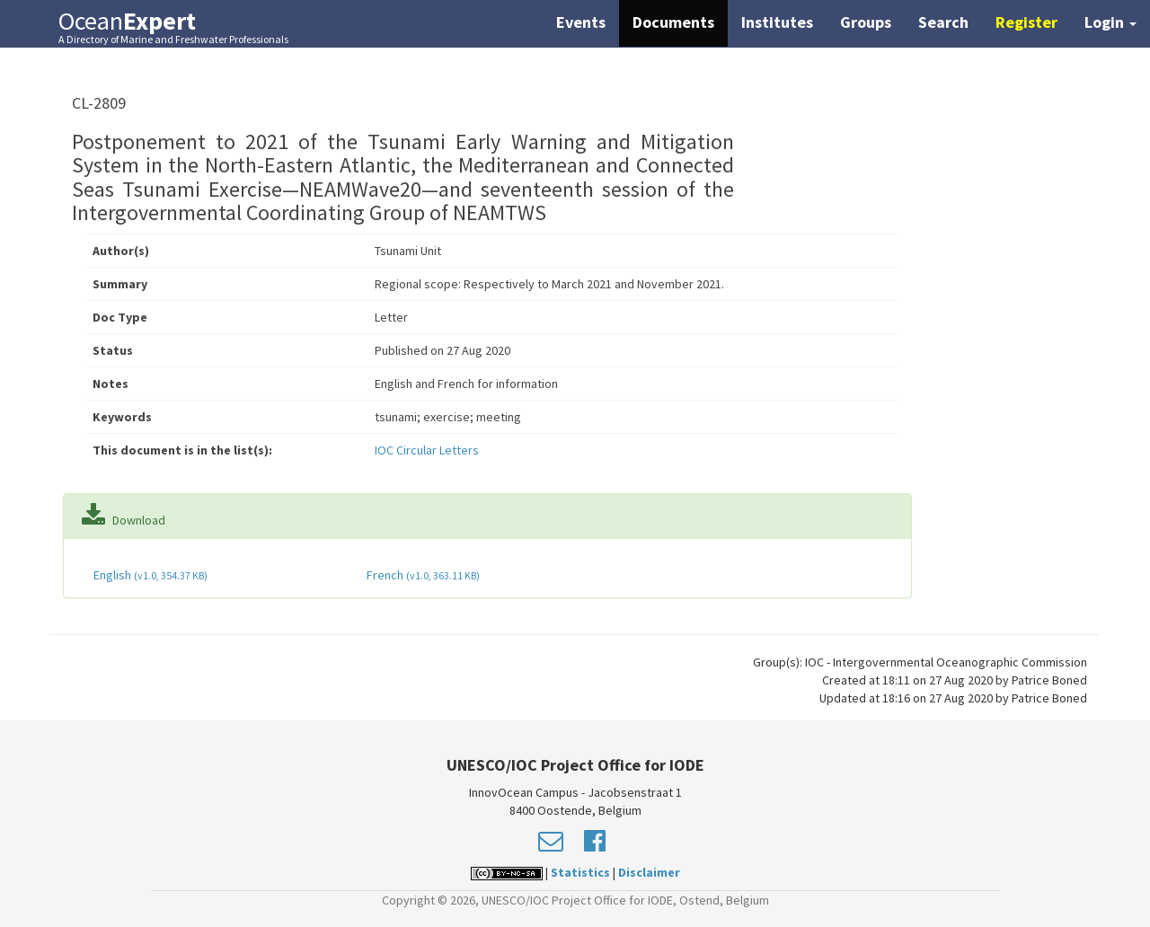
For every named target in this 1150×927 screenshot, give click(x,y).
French (422, 575)
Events (581, 22)
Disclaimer (649, 872)
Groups (865, 22)
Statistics (580, 872)
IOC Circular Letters (427, 450)
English (149, 575)
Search (943, 22)
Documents (673, 22)
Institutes (777, 22)
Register (1026, 22)
